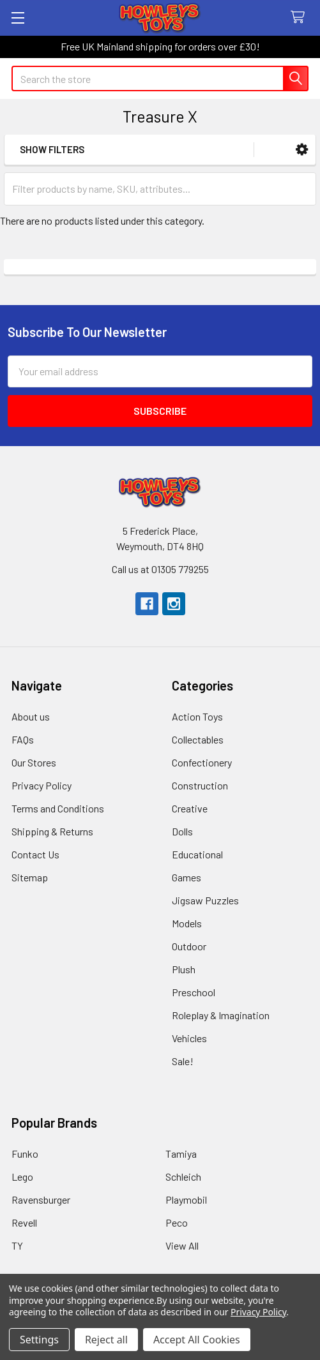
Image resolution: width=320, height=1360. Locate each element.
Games (186, 877)
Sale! (183, 1061)
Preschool (193, 992)
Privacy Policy (41, 785)
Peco (176, 1222)
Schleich (183, 1176)
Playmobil (186, 1199)
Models (187, 923)
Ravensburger (40, 1199)
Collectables (198, 739)
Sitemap (29, 877)
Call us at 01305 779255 (160, 569)
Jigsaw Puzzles (205, 900)
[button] (302, 150)
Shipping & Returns (52, 831)
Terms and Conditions (57, 808)
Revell (24, 1222)
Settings (39, 1340)
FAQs (22, 739)
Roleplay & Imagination (221, 1015)
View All (182, 1245)
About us (30, 716)
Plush (183, 969)
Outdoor (189, 946)
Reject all (106, 1340)
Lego (22, 1176)
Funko (24, 1153)
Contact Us (35, 854)
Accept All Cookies (196, 1340)
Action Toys (197, 716)
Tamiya (181, 1153)
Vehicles (189, 1038)
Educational (197, 854)
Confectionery (202, 762)
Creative (190, 808)
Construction (200, 785)
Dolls (182, 831)
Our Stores (33, 762)
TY (17, 1245)
